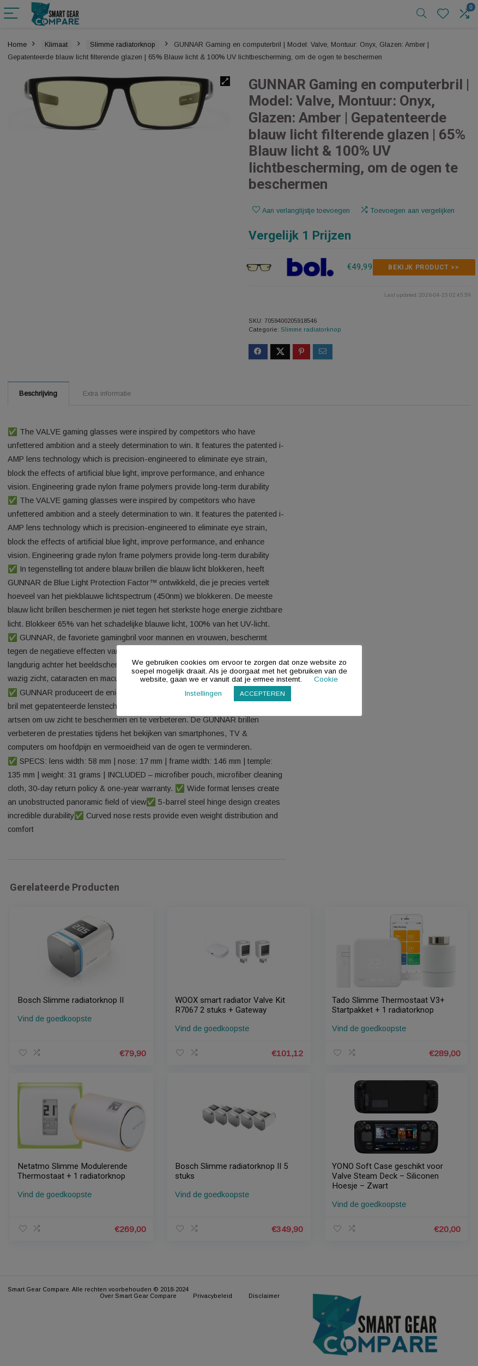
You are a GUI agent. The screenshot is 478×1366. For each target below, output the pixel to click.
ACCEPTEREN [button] (262, 693)
